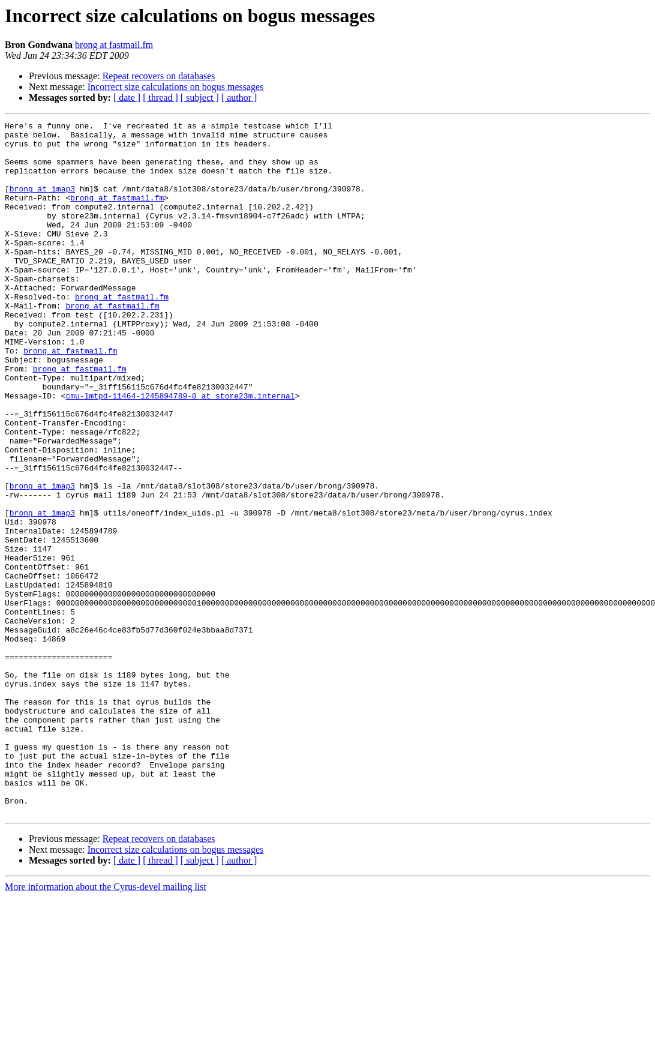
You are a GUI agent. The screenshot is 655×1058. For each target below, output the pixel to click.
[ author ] (239, 97)
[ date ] (126, 97)
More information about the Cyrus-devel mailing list (105, 1025)
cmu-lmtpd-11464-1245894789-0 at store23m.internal (180, 451)
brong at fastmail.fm (114, 45)
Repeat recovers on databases (159, 76)
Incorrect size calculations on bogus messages (176, 87)
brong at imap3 (42, 202)
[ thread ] (160, 97)
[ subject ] (200, 97)
